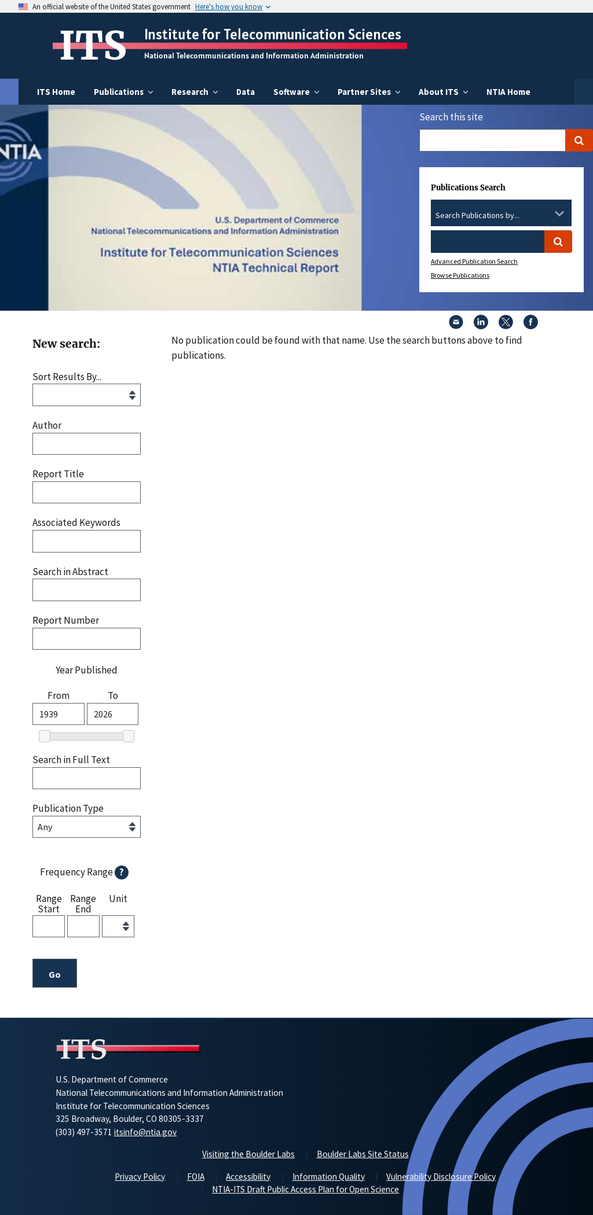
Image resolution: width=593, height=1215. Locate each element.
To (113, 695)
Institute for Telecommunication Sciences (272, 34)
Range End (83, 903)
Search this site (451, 117)
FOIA (195, 1176)
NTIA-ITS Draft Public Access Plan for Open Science (305, 1189)
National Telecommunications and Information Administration (254, 55)
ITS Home (56, 91)
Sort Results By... (66, 376)
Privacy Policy (140, 1176)
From (58, 695)
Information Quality (328, 1176)
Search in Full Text (71, 759)
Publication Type (68, 808)
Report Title (58, 474)
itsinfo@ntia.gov (145, 1131)
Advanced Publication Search (474, 261)
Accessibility (248, 1176)
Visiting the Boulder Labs (248, 1153)
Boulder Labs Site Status (363, 1153)
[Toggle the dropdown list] (559, 213)
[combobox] (501, 215)
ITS (93, 45)
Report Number (65, 620)
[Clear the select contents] (544, 213)
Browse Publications (460, 275)
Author (46, 425)
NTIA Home (508, 91)
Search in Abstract (70, 571)
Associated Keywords (76, 522)
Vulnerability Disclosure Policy (441, 1176)
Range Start (49, 903)
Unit (118, 899)
